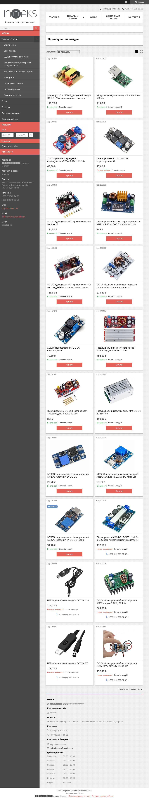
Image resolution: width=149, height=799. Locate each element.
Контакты (134, 17)
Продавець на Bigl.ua (74, 793)
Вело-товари (10, 50)
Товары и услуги (9, 39)
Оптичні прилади (12, 89)
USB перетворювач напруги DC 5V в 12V (68, 600)
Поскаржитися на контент (79, 796)
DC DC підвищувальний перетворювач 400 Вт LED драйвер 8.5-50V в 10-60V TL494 (69, 286)
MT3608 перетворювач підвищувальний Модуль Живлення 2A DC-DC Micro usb (117, 475)
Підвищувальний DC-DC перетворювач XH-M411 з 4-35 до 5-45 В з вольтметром (119, 223)
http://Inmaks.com (10, 208)
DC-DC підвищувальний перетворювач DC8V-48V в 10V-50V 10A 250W (117, 664)
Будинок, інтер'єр (12, 95)
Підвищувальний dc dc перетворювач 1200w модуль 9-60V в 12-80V (116, 349)
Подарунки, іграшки (13, 83)
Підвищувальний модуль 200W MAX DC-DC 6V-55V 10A (119, 412)
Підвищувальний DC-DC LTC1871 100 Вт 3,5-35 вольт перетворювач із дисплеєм (117, 538)
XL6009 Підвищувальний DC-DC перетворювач (63, 349)
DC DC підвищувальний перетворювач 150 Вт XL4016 (69, 223)
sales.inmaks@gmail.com (13, 216)
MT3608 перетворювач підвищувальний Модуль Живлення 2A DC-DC (68, 475)
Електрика (9, 77)
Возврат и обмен (10, 119)
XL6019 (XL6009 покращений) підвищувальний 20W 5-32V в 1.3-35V (66, 160)
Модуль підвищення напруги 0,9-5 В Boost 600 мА (118, 96)
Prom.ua (88, 791)
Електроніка (10, 44)
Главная (54, 17)
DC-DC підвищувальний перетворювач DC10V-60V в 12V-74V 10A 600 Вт (117, 286)
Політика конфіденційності (103, 796)
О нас (4, 101)
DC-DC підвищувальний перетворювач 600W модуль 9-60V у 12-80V (117, 601)
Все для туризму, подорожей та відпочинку (17, 64)
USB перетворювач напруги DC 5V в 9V (67, 663)
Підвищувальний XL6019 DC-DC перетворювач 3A (113, 160)
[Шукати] (36, 28)
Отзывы (6, 107)
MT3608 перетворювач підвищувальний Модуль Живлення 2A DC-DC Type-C (68, 538)
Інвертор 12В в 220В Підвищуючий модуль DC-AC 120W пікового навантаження (69, 96)
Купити (69, 112)
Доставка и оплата (11, 113)
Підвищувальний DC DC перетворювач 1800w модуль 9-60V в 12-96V (67, 412)
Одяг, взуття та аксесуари (16, 56)
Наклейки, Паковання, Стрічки (18, 71)
